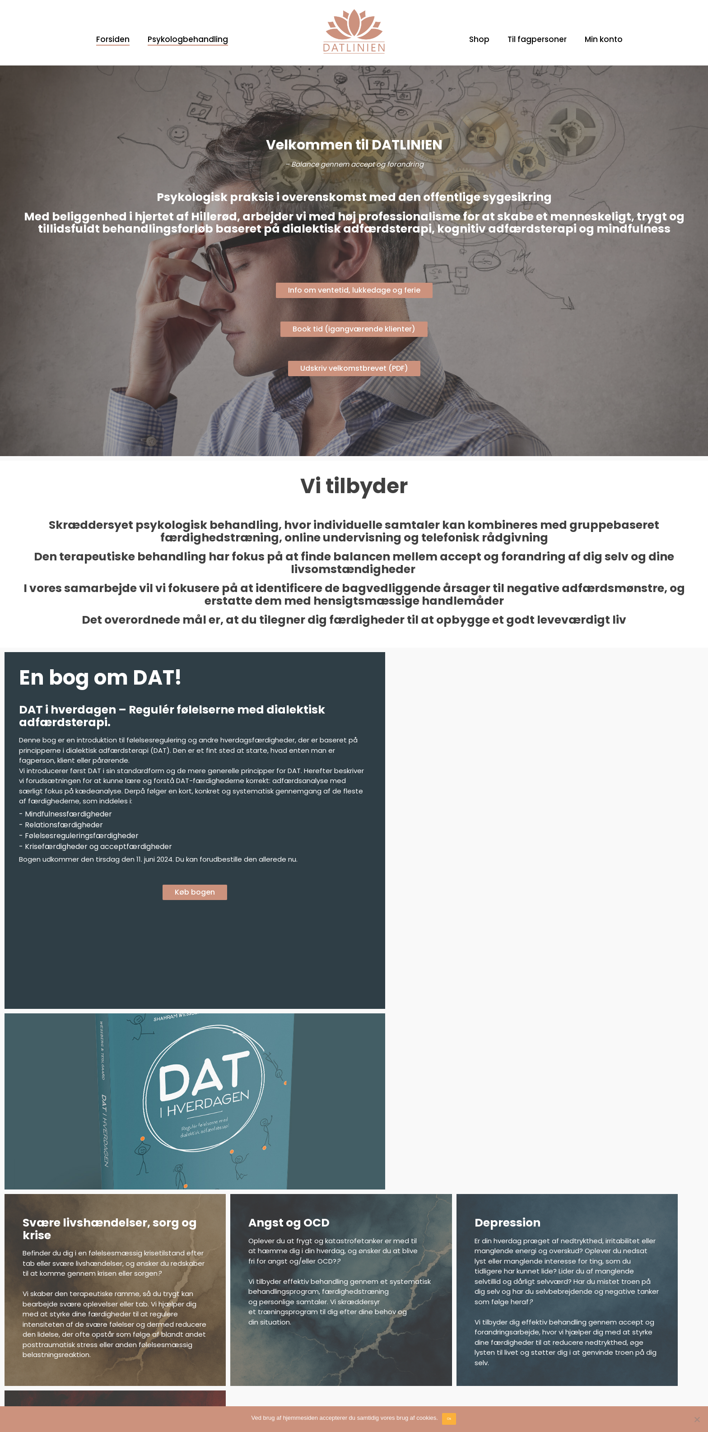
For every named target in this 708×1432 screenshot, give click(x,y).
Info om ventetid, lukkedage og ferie (354, 290)
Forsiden (113, 39)
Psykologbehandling (188, 39)
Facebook (209, 1329)
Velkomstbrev (46, 1338)
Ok (449, 1419)
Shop (479, 39)
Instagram (210, 1338)
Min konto (604, 39)
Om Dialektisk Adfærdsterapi (69, 1329)
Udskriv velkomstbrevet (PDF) (354, 368)
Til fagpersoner (537, 39)
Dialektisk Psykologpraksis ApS (578, 1329)
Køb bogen (178, 903)
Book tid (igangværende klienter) (354, 329)
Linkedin (206, 1348)
